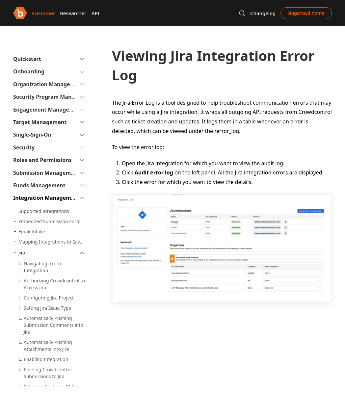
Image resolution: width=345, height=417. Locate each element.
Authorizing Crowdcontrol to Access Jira (54, 284)
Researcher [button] (73, 13)
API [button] (95, 13)
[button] (242, 13)
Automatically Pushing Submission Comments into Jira (53, 325)
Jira (21, 252)
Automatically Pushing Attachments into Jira (48, 345)
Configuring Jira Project (49, 298)
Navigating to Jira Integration (42, 267)
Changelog (263, 13)
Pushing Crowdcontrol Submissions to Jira (48, 372)
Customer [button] (43, 13)
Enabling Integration (46, 359)
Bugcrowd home (306, 13)
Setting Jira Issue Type (47, 308)
